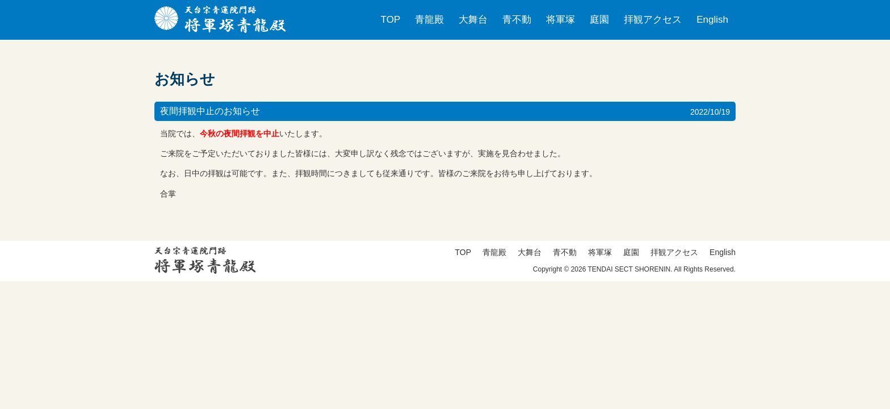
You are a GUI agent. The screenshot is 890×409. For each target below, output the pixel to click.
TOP (391, 19)
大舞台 (473, 19)
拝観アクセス (653, 19)
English (712, 19)
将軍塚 (560, 19)
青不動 (516, 19)
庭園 (599, 19)
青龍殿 (429, 19)
